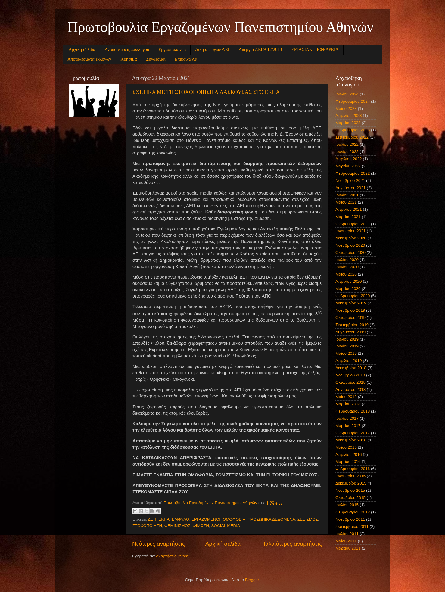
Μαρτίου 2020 (348, 288)
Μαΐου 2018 (346, 396)
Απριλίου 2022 (348, 159)
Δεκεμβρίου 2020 (350, 238)
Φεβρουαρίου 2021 (352, 224)
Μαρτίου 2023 (348, 122)
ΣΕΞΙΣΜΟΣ (307, 519)
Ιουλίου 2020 (347, 259)
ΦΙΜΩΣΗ (201, 525)
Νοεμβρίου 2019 (350, 310)
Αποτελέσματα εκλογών (89, 59)
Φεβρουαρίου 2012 (352, 512)
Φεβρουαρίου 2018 (352, 411)
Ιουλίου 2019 (347, 339)
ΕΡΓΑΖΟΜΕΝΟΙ (205, 519)
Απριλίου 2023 (348, 115)
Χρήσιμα (128, 59)
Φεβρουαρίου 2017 (352, 433)
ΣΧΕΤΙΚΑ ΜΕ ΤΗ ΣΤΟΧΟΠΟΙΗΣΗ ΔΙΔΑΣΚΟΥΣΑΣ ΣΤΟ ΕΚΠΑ (206, 92)
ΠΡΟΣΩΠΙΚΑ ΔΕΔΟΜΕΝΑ (271, 519)
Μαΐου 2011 (346, 541)
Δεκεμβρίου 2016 (350, 440)
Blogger (252, 580)
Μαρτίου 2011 (348, 548)
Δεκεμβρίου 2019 (350, 303)
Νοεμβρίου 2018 (350, 375)
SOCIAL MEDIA (225, 525)
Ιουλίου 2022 (347, 144)
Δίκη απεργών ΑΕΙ (212, 49)
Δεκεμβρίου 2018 (350, 368)
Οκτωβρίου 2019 (350, 317)
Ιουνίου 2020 (347, 267)
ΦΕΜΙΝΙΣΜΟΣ (177, 525)
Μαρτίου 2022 (348, 166)
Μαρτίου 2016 (348, 461)
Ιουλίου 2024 (347, 94)
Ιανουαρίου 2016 (350, 476)
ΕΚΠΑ (164, 519)
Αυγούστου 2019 (350, 332)
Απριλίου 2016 (348, 454)
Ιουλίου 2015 (347, 505)
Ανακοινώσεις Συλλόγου (127, 49)
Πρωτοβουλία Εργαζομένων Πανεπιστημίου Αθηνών (220, 27)
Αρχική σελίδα (82, 49)
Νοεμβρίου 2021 (350, 180)
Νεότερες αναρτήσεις (158, 544)
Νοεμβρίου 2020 (350, 245)
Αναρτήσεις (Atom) (173, 556)
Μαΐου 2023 (346, 108)
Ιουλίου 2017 (347, 418)
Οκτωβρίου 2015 (350, 497)
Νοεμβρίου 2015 (350, 490)
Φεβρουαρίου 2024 (352, 101)
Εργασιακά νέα (172, 49)
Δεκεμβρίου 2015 (350, 483)
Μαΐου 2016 (346, 447)
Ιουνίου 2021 (347, 195)
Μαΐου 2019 (346, 353)
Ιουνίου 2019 (347, 346)
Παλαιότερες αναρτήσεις (291, 544)
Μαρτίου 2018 (348, 404)
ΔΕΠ (152, 519)
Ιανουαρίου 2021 (350, 231)
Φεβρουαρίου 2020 (352, 296)
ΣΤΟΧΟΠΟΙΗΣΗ (147, 525)
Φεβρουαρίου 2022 (352, 173)
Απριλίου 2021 (348, 209)
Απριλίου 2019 (348, 360)
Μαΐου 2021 (346, 202)
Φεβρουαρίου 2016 (352, 468)
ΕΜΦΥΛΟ (180, 519)
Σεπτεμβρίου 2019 (352, 324)
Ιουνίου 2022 (347, 151)
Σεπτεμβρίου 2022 (352, 137)
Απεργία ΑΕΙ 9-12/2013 (260, 49)
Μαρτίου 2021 (348, 216)
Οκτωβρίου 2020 (350, 252)
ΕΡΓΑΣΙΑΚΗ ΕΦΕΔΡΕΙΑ (315, 49)
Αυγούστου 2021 (350, 187)
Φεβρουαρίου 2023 (352, 130)
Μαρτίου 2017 (348, 425)
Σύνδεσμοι (156, 59)
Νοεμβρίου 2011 (350, 519)
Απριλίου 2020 (348, 281)
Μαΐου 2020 (346, 274)
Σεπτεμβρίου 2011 (352, 526)
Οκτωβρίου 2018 (350, 382)
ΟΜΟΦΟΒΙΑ (234, 519)
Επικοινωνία (186, 59)
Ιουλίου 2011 (347, 533)
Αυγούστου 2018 (350, 389)
